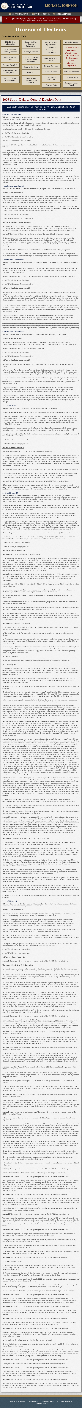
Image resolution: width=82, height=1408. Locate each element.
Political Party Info (10, 65)
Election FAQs (51, 85)
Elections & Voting (19, 14)
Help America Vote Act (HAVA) (10, 72)
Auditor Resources (51, 72)
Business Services (41, 14)
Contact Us (9, 19)
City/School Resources (51, 78)
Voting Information (71, 72)
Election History (72, 77)
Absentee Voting (71, 42)
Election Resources (51, 66)
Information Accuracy (49, 1401)
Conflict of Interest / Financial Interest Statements (30, 59)
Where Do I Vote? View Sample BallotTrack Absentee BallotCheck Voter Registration (71, 57)
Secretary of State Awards (71, 84)
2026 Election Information (10, 43)
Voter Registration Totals (51, 59)
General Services (62, 14)
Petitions (30, 73)
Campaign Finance (31, 52)
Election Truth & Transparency (10, 79)
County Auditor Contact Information (31, 44)
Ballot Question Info (10, 58)
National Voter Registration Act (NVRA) (31, 80)
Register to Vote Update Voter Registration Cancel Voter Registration (51, 47)
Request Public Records (17, 1401)
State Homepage (64, 1401)
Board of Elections (31, 67)
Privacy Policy (33, 1401)
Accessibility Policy (42, 1403)
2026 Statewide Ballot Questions (10, 51)
